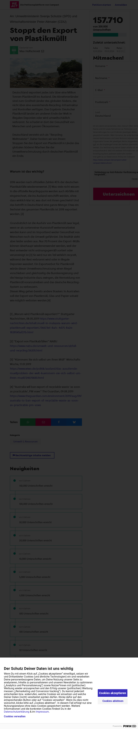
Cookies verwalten (14, 716)
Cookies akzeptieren (112, 693)
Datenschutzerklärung (16, 711)
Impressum (42, 711)
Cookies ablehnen (112, 701)
